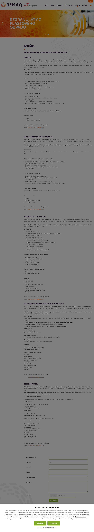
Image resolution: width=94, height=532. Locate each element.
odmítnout (53, 528)
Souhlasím (53, 523)
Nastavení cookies (80, 517)
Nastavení (40, 523)
